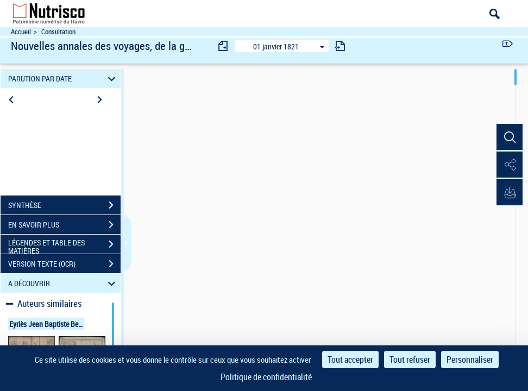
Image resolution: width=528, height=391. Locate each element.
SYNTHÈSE (64, 205)
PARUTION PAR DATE (63, 78)
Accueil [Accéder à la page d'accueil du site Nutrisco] (21, 31)
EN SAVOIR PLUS (64, 224)
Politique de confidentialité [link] (266, 377)
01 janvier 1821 (276, 46)
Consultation (58, 31)
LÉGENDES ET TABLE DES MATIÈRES (64, 245)
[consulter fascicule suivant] (340, 45)
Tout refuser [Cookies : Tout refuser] (409, 359)
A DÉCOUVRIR (63, 283)
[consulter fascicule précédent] (224, 45)
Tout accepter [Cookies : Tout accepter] (350, 359)
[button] (509, 137)
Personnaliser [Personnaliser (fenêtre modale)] (470, 359)
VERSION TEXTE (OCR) (64, 264)
